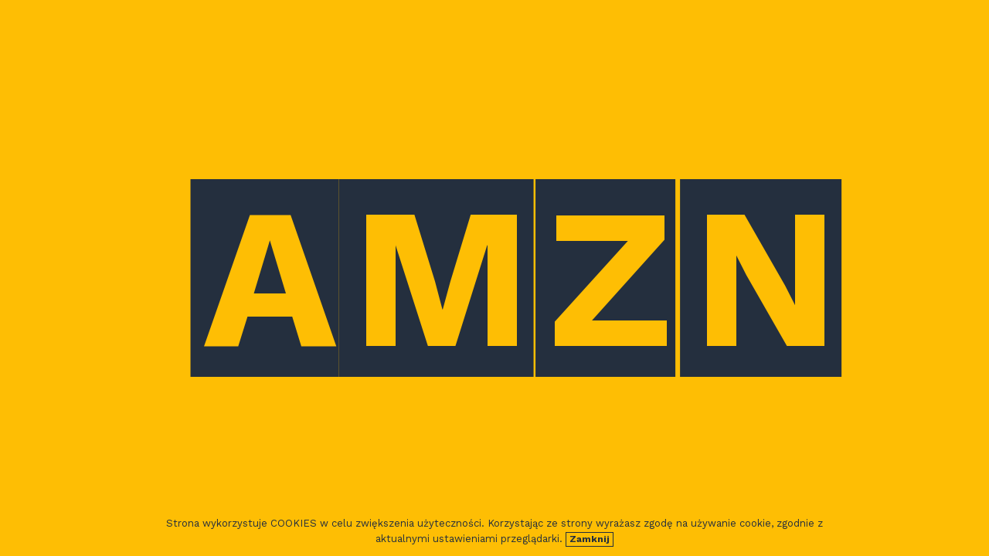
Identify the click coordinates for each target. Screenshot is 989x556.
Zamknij (589, 539)
